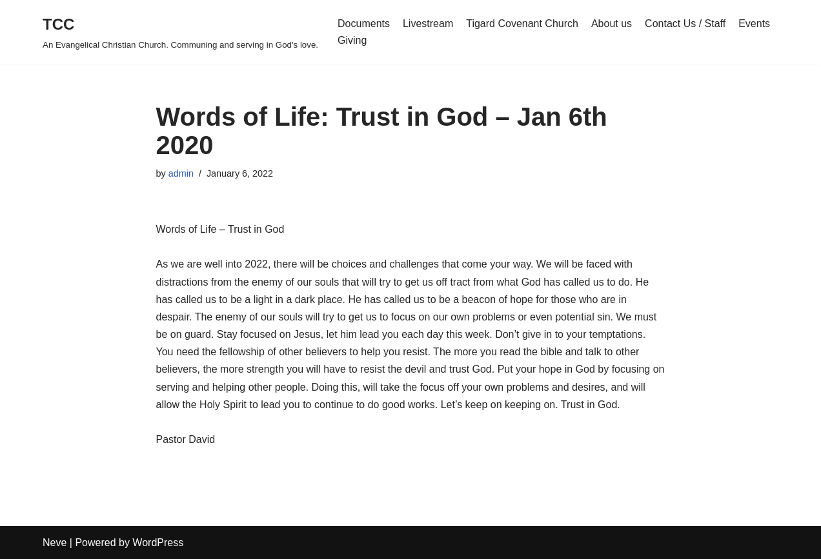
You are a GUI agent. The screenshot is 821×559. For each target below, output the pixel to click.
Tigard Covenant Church (522, 23)
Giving (352, 40)
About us (611, 23)
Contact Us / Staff (685, 23)
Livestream (428, 23)
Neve (54, 542)
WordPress (157, 542)
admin (181, 173)
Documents (364, 23)
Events (754, 23)
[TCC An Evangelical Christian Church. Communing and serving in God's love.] (180, 32)
